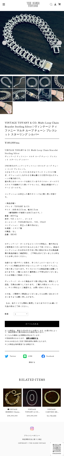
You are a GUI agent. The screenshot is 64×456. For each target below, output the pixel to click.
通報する (32, 362)
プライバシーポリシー (32, 436)
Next (59, 42)
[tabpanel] (32, 43)
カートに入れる (31, 324)
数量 (7, 314)
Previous (4, 42)
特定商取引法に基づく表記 (32, 439)
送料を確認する (32, 338)
